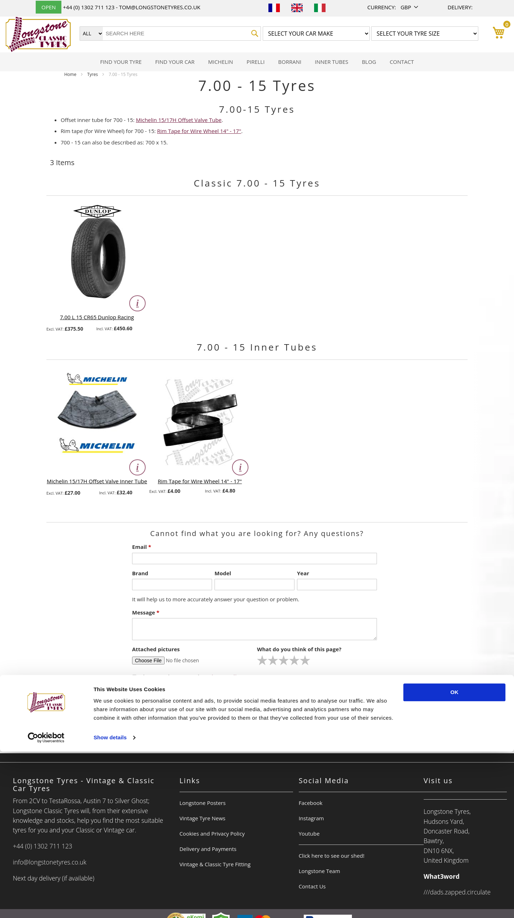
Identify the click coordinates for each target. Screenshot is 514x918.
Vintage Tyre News (203, 818)
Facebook (311, 802)
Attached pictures (156, 649)
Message (145, 612)
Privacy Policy (224, 676)
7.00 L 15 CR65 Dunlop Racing (97, 317)
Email (141, 546)
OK (454, 859)
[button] (409, 7)
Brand (140, 573)
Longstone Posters (203, 802)
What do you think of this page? (299, 649)
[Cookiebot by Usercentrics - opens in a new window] (46, 904)
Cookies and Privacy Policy (212, 833)
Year (303, 573)
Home (70, 74)
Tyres (93, 74)
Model (223, 573)
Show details (110, 904)
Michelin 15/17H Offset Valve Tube (179, 119)
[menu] (257, 61)
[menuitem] (121, 61)
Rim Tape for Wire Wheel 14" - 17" (199, 130)
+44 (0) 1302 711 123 (89, 7)
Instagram (311, 818)
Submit (259, 698)
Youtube (309, 833)
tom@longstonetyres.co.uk (159, 7)
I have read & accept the (188, 676)
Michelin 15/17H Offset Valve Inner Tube (97, 481)
